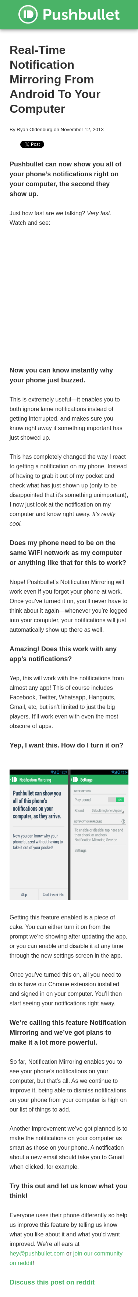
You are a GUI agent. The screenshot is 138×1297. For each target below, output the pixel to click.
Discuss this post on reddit (52, 1282)
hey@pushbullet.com (37, 1253)
